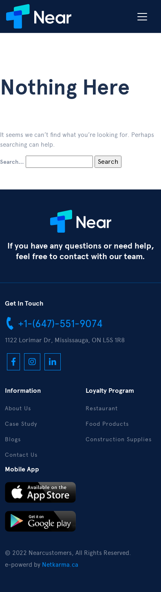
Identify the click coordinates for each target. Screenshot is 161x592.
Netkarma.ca (60, 564)
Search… (12, 162)
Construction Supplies (119, 439)
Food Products (107, 423)
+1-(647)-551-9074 (54, 323)
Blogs (13, 439)
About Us (18, 408)
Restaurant (102, 408)
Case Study (21, 423)
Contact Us (21, 454)
